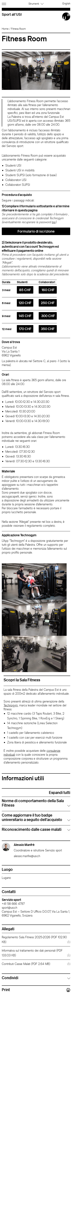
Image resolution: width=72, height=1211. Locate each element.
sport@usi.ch (9, 908)
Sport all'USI (12, 14)
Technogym (11, 705)
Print (36, 990)
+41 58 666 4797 (13, 904)
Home (5, 28)
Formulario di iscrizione (36, 231)
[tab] (36, 803)
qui (53, 222)
